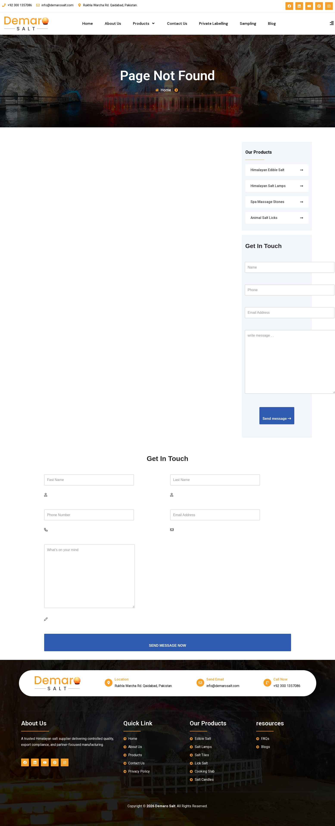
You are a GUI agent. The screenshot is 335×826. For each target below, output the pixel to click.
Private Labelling (213, 23)
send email (215, 679)
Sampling (248, 23)
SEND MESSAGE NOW (167, 645)
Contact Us (177, 23)
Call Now (280, 679)
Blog (272, 23)
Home (87, 23)
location (122, 679)
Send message (277, 418)
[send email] (200, 683)
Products (144, 23)
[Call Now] (267, 683)
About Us (113, 23)
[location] (108, 683)
